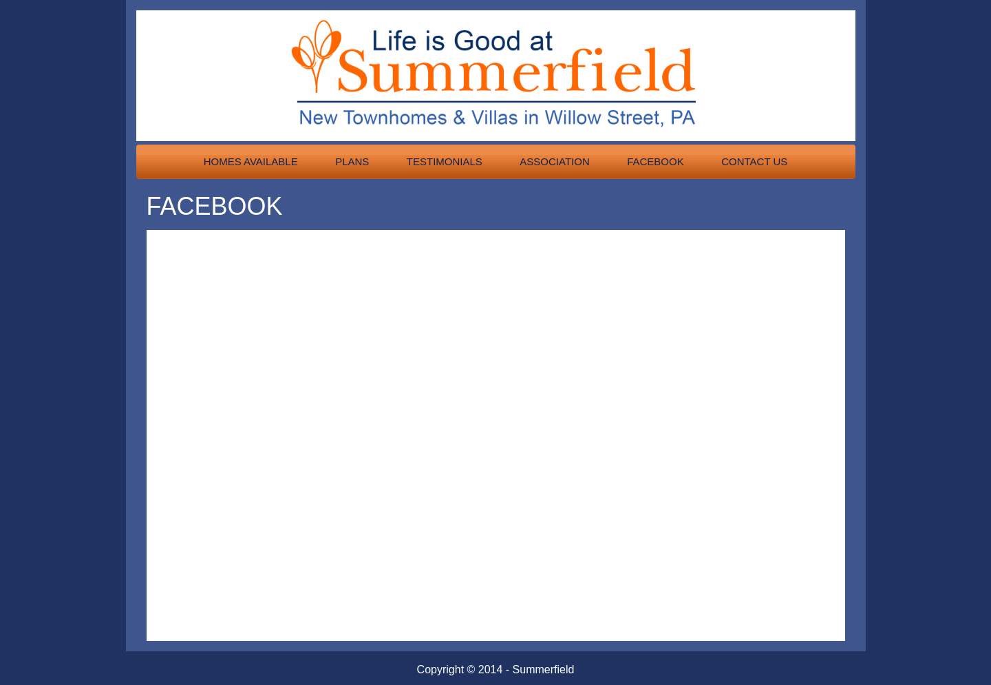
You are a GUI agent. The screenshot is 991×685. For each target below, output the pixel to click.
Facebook (655, 161)
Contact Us (754, 161)
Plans (352, 161)
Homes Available (251, 161)
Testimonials (444, 161)
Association (554, 161)
